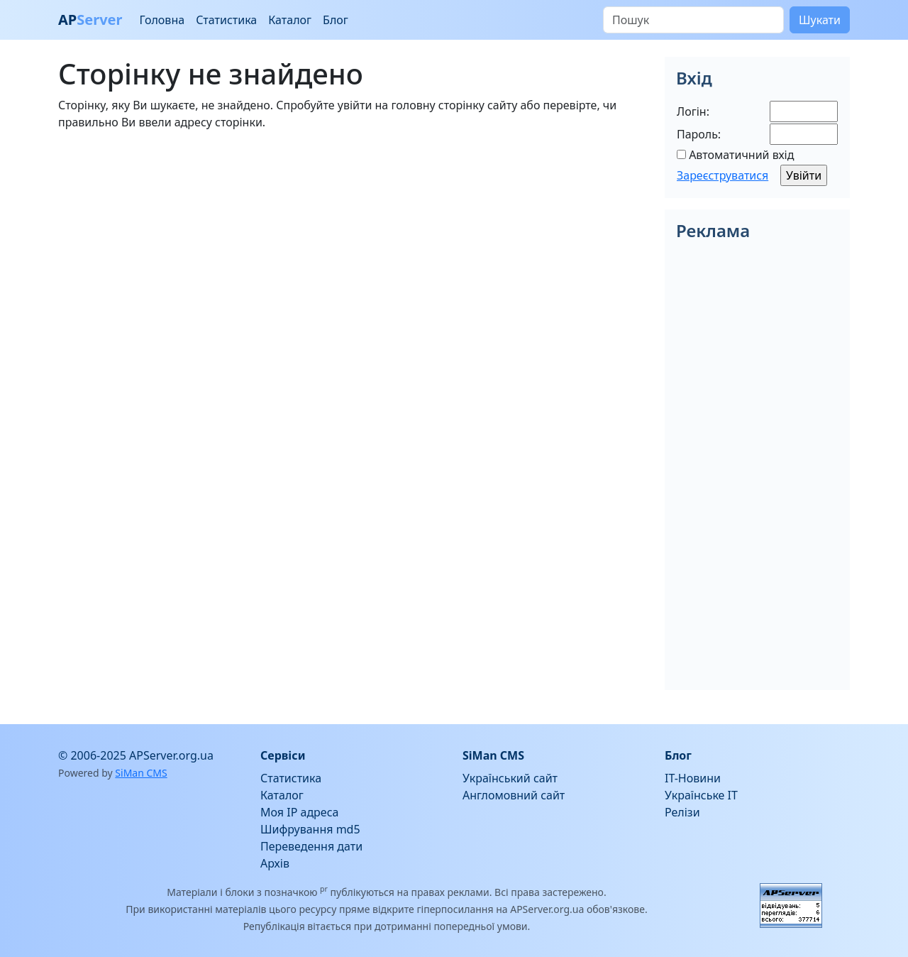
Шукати (820, 20)
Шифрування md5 (310, 829)
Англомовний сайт (514, 795)
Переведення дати (311, 846)
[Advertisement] (353, 241)
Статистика (226, 20)
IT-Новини (693, 778)
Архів (274, 863)
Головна (161, 20)
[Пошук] (693, 19)
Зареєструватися (722, 175)
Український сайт (510, 778)
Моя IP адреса (299, 812)
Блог (335, 20)
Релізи (682, 812)
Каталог (289, 20)
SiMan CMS (141, 773)
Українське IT (701, 795)
